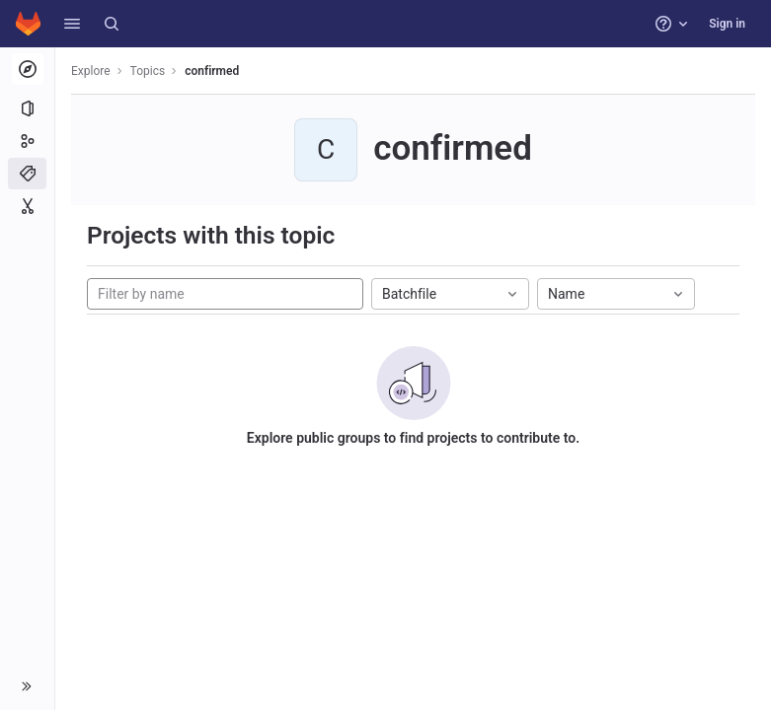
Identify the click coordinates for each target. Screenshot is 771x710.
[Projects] (27, 108)
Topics (148, 71)
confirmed (212, 71)
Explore (91, 71)
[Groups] (27, 141)
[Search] (111, 23)
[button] (72, 23)
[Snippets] (27, 206)
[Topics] (27, 173)
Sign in (727, 24)
